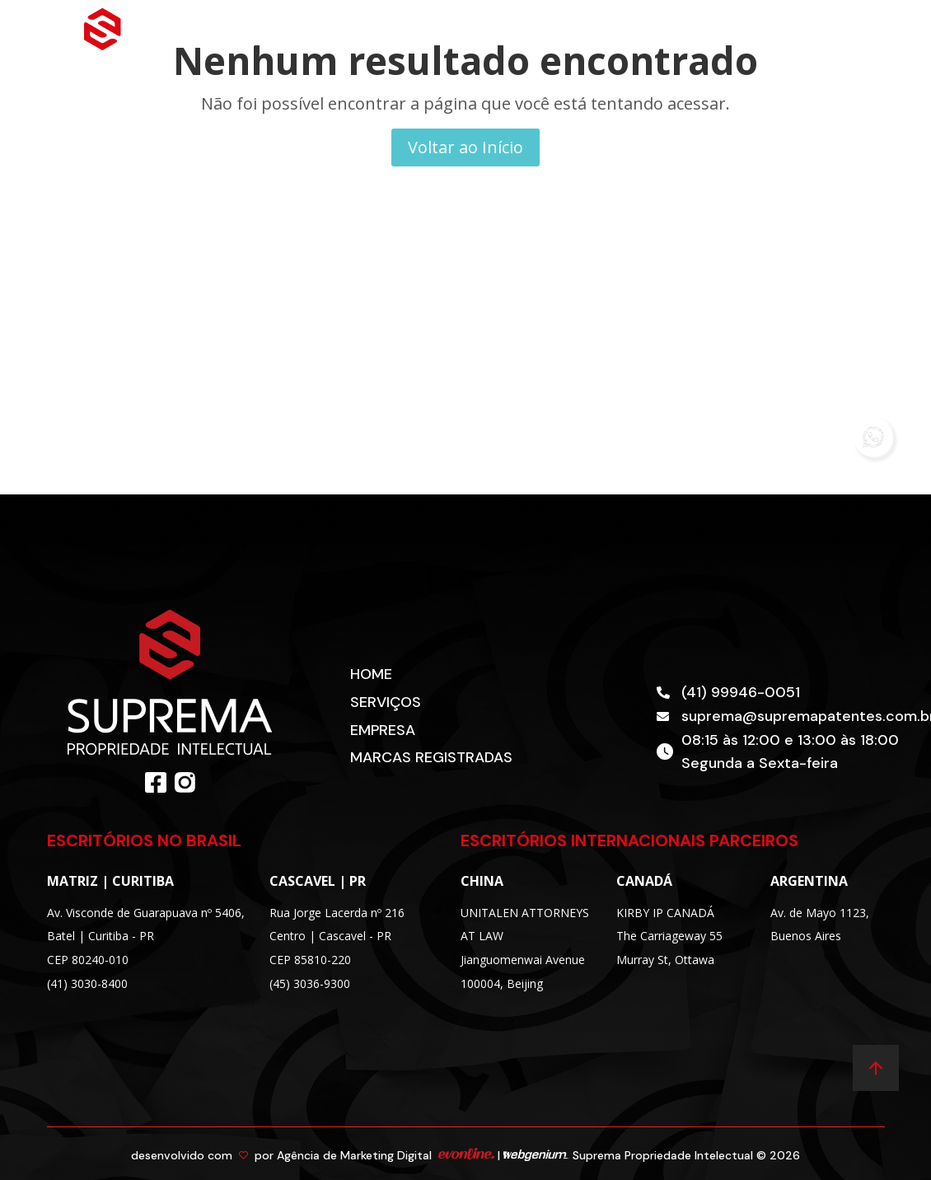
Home (371, 674)
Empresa (382, 730)
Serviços (385, 702)
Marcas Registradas (431, 757)
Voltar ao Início (465, 147)
